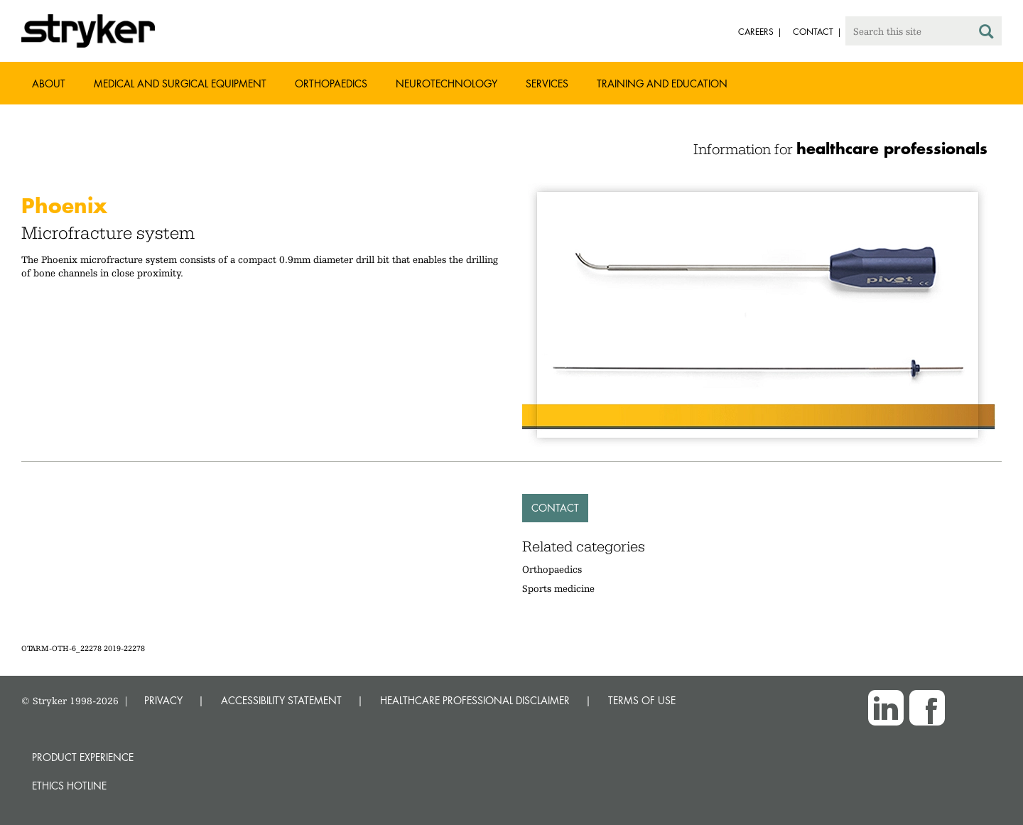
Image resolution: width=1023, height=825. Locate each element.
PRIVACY (163, 700)
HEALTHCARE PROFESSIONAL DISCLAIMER (475, 700)
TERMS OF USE (642, 700)
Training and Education (662, 83)
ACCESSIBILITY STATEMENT (281, 700)
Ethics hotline (69, 785)
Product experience (83, 757)
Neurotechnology (446, 83)
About (48, 83)
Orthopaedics (331, 83)
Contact (555, 507)
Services (547, 83)
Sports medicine (558, 588)
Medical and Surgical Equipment (180, 83)
